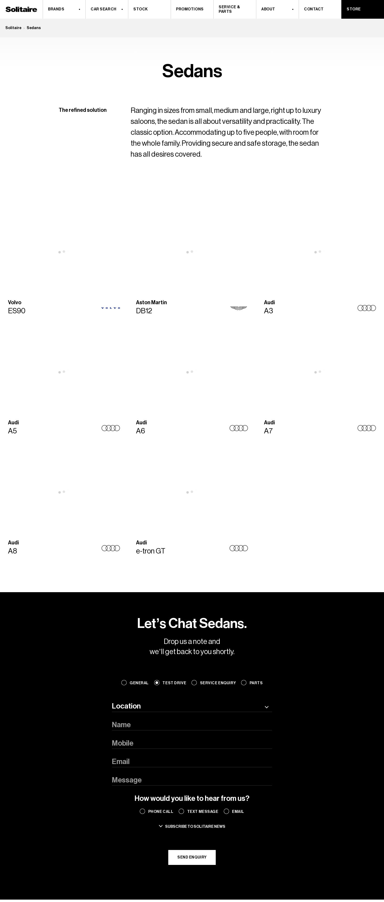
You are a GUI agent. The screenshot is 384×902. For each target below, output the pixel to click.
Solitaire (13, 28)
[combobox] (192, 706)
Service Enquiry (218, 683)
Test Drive (174, 683)
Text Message (202, 812)
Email (238, 812)
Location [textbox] (126, 706)
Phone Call (161, 812)
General (139, 683)
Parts (256, 683)
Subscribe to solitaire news (195, 827)
